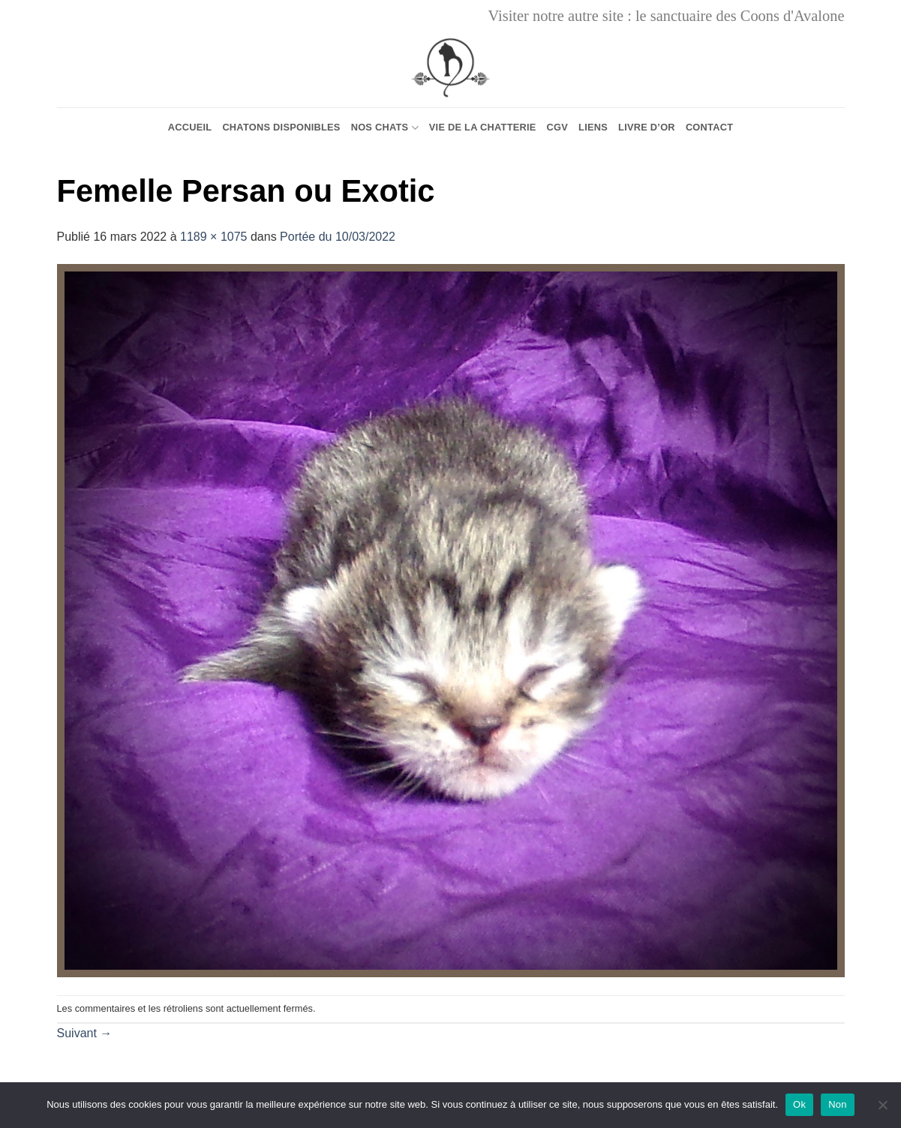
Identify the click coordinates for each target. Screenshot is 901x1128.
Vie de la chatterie (482, 127)
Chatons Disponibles (281, 127)
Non (837, 1104)
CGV (558, 127)
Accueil (190, 127)
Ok (799, 1104)
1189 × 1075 (213, 236)
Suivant (85, 1033)
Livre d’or (646, 127)
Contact (709, 127)
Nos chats (385, 128)
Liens (593, 127)
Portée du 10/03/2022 (337, 236)
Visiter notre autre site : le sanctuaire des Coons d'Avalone (666, 16)
